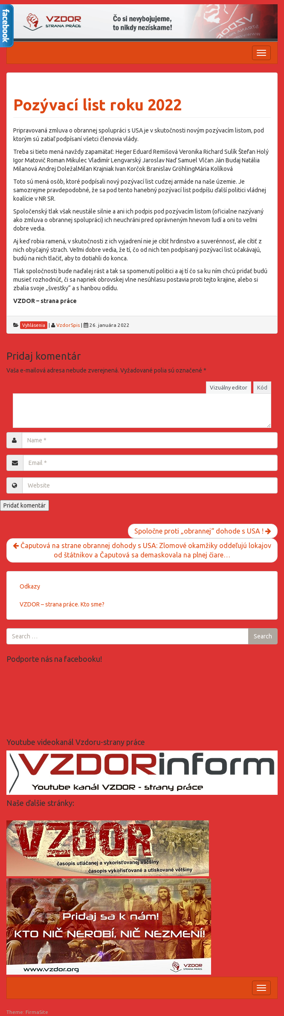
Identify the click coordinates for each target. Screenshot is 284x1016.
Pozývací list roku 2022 (97, 104)
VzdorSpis (68, 325)
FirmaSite (37, 1012)
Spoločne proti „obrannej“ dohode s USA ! (202, 531)
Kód (262, 387)
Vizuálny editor (228, 387)
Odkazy (30, 586)
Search (263, 636)
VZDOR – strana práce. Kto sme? (62, 604)
